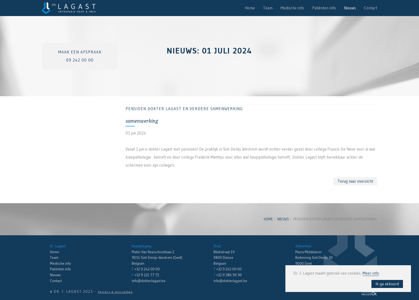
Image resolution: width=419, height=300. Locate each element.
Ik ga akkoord (387, 283)
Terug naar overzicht (355, 181)
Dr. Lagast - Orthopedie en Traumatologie (68, 8)
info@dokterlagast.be (148, 281)
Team (268, 7)
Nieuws (350, 7)
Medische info (292, 7)
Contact (370, 7)
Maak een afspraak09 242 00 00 (80, 56)
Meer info (371, 273)
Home (250, 7)
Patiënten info (324, 7)
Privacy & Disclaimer (115, 292)
